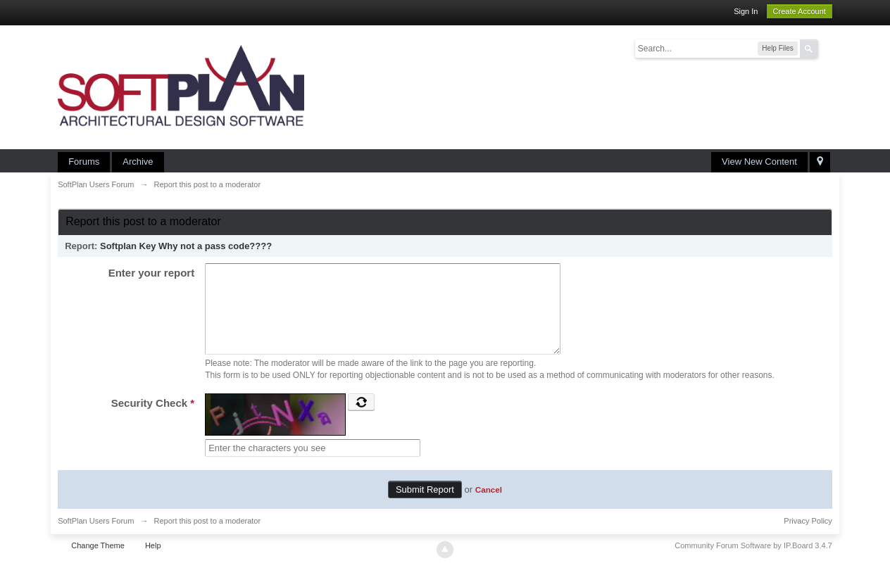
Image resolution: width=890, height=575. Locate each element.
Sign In (746, 11)
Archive (138, 161)
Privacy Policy (808, 537)
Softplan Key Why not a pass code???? (186, 246)
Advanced (826, 47)
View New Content (759, 161)
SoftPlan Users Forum (96, 537)
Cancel (488, 506)
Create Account (799, 11)
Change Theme (98, 562)
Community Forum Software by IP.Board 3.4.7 (753, 562)
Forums (83, 161)
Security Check (152, 420)
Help (153, 562)
